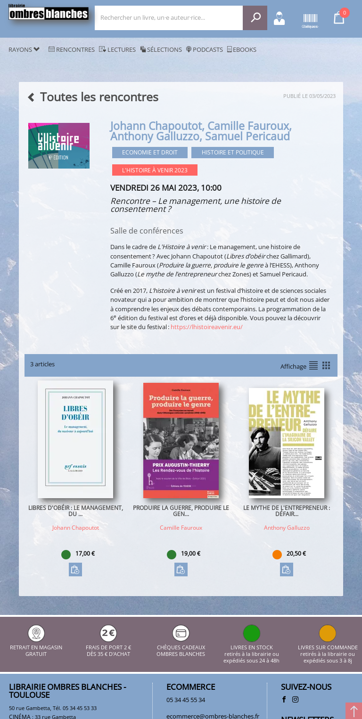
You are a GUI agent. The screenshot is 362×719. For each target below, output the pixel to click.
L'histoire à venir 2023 (155, 170)
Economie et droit (150, 152)
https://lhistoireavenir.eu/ (207, 327)
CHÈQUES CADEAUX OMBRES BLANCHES (180, 647)
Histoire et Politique (233, 152)
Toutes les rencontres (92, 97)
